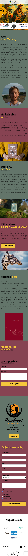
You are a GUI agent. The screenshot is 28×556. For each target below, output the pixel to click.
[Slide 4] (15, 28)
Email (3, 463)
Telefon (4, 458)
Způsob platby (5, 494)
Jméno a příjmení (6, 452)
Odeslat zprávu (14, 384)
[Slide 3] (13, 28)
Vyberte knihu (5, 475)
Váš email (3, 366)
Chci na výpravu (8, 246)
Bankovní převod (7, 498)
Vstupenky (14, 436)
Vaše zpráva (4, 371)
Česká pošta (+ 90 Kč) (8, 491)
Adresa (9, 469)
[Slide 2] (11, 28)
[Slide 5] (17, 28)
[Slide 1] (8, 28)
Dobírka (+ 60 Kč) (7, 496)
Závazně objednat (14, 504)
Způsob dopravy (6, 490)
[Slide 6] (19, 28)
